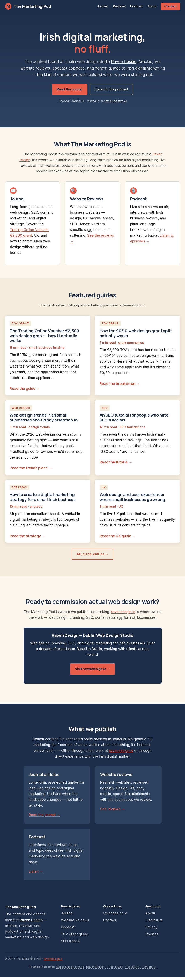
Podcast (136, 6)
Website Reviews (75, 920)
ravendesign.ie (116, 101)
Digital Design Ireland (70, 966)
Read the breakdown (117, 384)
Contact (170, 6)
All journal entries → (92, 554)
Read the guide (23, 389)
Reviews (119, 6)
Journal (102, 6)
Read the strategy (25, 536)
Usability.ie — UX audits (140, 966)
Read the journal (69, 89)
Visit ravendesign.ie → (92, 669)
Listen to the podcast (111, 89)
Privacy (151, 927)
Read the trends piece (29, 468)
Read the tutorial (114, 462)
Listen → (36, 871)
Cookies (152, 934)
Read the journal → (44, 815)
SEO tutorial (70, 941)
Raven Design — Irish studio (104, 966)
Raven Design (123, 61)
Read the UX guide (115, 536)
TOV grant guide (74, 934)
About (151, 6)
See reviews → (112, 809)
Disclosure (154, 920)
